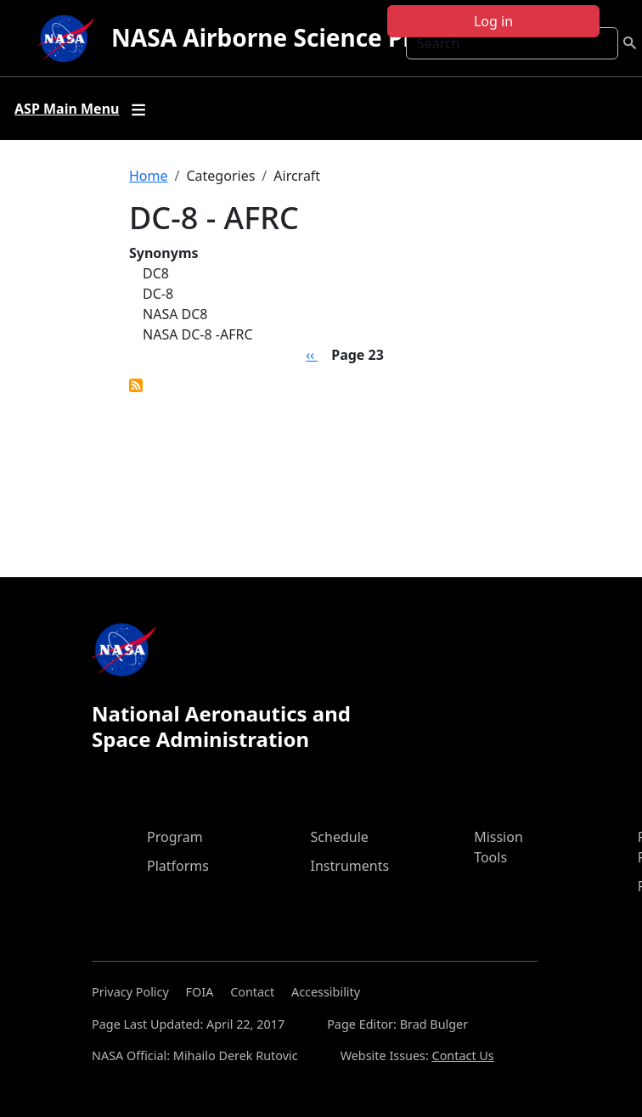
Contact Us (463, 1055)
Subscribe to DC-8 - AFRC (136, 385)
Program (175, 837)
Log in (493, 21)
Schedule (340, 837)
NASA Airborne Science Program (301, 37)
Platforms (178, 865)
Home (148, 175)
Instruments (350, 865)
